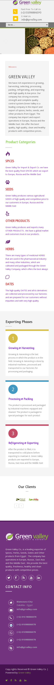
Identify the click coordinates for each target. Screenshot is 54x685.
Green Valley (24, 672)
